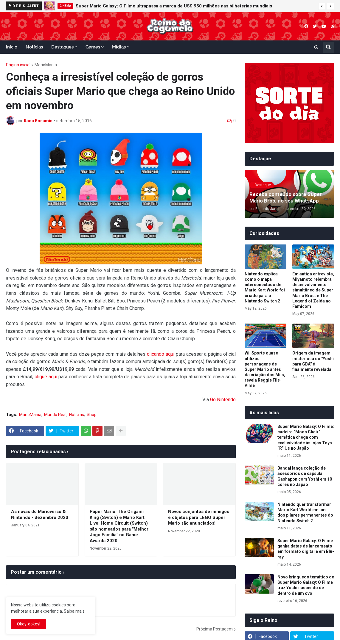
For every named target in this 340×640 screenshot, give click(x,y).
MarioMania (46, 65)
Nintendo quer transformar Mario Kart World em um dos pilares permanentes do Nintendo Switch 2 (305, 512)
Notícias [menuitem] (34, 47)
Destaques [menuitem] (62, 47)
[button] (321, 6)
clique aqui (46, 376)
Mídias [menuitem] (119, 47)
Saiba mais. (75, 611)
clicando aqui (160, 354)
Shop (92, 414)
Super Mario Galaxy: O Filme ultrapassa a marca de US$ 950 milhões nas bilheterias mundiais (174, 6)
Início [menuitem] (11, 47)
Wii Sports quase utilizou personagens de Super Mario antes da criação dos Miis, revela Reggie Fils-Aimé (265, 369)
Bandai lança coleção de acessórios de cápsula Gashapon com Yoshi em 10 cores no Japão (304, 476)
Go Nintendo (223, 399)
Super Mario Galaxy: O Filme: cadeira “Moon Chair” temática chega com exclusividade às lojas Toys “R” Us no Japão (305, 437)
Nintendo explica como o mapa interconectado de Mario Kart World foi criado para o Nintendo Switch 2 (265, 287)
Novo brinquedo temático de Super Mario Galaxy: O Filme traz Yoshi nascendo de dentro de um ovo (305, 585)
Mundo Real (55, 414)
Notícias (76, 414)
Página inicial (18, 65)
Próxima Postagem (214, 629)
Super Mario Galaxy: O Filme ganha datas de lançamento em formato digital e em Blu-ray (305, 548)
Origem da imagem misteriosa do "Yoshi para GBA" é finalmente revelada (313, 361)
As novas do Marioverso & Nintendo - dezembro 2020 (39, 514)
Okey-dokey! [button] (28, 624)
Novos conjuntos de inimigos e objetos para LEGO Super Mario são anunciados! (198, 517)
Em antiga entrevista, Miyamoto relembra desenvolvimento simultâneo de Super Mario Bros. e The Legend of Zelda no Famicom (313, 290)
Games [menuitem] (93, 47)
